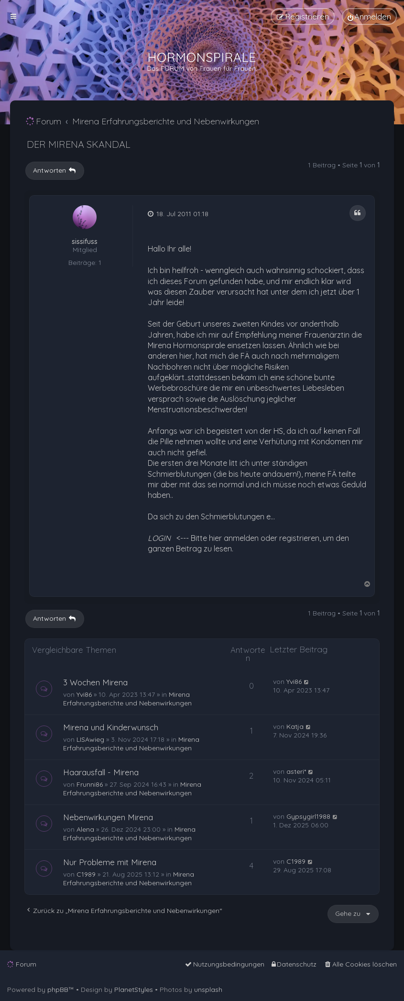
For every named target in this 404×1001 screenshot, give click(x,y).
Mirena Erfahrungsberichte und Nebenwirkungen (127, 698)
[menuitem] (369, 16)
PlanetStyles (133, 989)
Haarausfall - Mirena (101, 772)
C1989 (86, 874)
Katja (295, 726)
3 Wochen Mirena (95, 682)
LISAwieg (90, 739)
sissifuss (85, 242)
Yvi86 (84, 694)
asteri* (296, 771)
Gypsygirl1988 (308, 816)
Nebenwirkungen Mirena (108, 817)
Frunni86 (89, 784)
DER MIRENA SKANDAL (79, 144)
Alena (85, 829)
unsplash (208, 989)
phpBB (57, 989)
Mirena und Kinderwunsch (110, 727)
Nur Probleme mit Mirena (109, 862)
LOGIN (159, 538)
